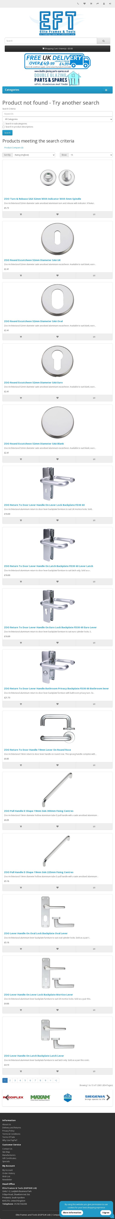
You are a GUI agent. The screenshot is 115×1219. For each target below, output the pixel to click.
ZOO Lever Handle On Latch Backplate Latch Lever (34, 1055)
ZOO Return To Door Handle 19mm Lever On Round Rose (37, 749)
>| (56, 1080)
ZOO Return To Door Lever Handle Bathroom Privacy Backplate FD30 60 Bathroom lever (56, 688)
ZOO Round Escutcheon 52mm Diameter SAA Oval (33, 321)
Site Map (6, 1152)
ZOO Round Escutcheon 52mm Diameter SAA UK (32, 260)
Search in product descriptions (17, 126)
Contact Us (7, 1148)
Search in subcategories (14, 123)
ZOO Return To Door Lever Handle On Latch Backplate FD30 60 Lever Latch (48, 566)
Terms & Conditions (11, 1134)
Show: (64, 155)
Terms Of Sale (8, 1137)
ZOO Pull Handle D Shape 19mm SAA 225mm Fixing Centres (38, 872)
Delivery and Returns (11, 1127)
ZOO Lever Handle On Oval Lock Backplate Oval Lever (36, 933)
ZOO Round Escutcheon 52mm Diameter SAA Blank (34, 443)
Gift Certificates (9, 1158)
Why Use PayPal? (9, 1140)
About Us (6, 1124)
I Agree (105, 1212)
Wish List (6, 1176)
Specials (6, 1161)
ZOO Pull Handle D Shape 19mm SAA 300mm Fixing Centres (38, 810)
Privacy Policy (8, 1130)
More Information (72, 1212)
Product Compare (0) (13, 147)
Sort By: (7, 155)
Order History (8, 1173)
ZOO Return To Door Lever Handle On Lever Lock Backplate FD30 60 (44, 504)
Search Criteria (8, 108)
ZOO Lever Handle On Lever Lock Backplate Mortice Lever (38, 994)
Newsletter (7, 1179)
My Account (7, 1170)
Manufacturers (8, 1155)
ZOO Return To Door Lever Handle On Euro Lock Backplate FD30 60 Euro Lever (50, 627)
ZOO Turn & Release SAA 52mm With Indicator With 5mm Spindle (42, 198)
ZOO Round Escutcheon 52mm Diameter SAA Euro (33, 382)
